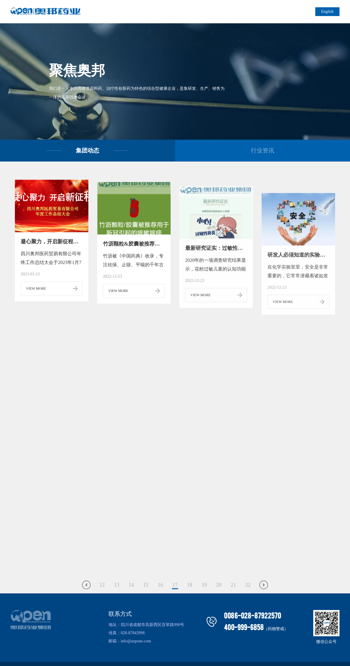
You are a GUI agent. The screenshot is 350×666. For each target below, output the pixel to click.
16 (160, 598)
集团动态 (87, 150)
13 (116, 598)
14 (131, 598)
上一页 (86, 598)
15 (145, 598)
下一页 (263, 598)
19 (204, 598)
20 (218, 598)
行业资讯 (262, 150)
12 (102, 598)
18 (189, 598)
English (327, 11)
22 (248, 598)
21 (233, 598)
